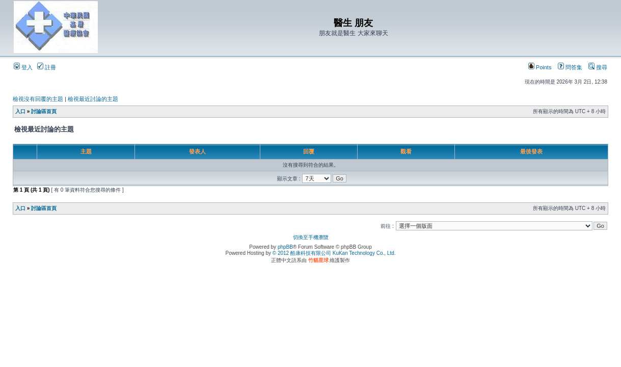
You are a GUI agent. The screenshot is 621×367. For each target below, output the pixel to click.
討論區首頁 (44, 111)
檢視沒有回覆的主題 (38, 99)
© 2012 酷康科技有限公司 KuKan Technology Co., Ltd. (334, 253)
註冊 (46, 67)
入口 (20, 111)
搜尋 (597, 67)
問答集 (570, 67)
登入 (23, 67)
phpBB (285, 247)
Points (540, 67)
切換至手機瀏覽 (311, 237)
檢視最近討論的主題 (93, 99)
